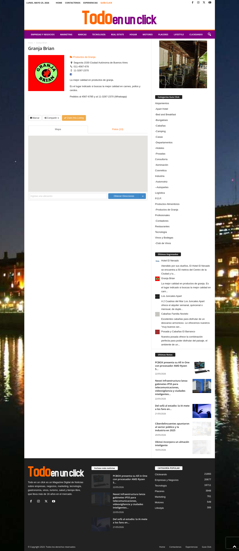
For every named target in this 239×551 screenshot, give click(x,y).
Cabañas (161, 125)
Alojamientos (162, 103)
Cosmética (161, 170)
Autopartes (162, 187)
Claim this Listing (74, 118)
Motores (148, 34)
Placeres (163, 34)
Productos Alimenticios (167, 204)
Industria (159, 176)
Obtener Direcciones (124, 196)
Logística (160, 192)
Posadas (160, 153)
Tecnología (98, 34)
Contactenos (72, 2)
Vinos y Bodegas (164, 237)
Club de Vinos (163, 243)
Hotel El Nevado (170, 260)
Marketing (66, 34)
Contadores (162, 220)
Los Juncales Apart (171, 296)
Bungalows (162, 120)
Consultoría (161, 159)
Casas (159, 136)
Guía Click (106, 2)
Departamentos (164, 142)
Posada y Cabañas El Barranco (178, 331)
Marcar (35, 118)
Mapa (58, 129)
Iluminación (162, 164)
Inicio (30, 42)
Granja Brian (168, 278)
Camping (161, 131)
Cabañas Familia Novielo (174, 313)
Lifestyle (179, 34)
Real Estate (117, 34)
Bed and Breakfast (166, 114)
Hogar (133, 34)
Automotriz (161, 181)
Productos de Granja (82, 57)
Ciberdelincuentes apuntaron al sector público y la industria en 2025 (172, 427)
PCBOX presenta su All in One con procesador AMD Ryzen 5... (172, 366)
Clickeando (196, 34)
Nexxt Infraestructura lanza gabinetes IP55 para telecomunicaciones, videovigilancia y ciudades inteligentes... (171, 387)
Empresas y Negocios (43, 34)
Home (59, 2)
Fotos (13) (117, 129)
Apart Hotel (162, 108)
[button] (209, 34)
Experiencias (90, 2)
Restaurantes (162, 226)
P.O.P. (158, 198)
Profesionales (162, 215)
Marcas (82, 34)
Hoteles (160, 148)
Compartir (51, 118)
